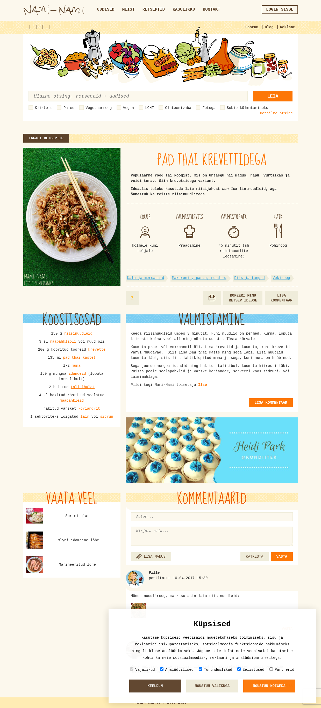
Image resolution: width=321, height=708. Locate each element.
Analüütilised (177, 669)
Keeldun (155, 686)
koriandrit (89, 409)
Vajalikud (142, 669)
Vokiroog (281, 278)
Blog (269, 27)
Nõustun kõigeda (269, 686)
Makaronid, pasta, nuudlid (199, 278)
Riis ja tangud (249, 278)
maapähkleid (72, 401)
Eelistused (250, 669)
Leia (272, 96)
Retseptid (153, 9)
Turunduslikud (215, 669)
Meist (128, 9)
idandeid (77, 374)
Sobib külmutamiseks (247, 108)
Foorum (251, 27)
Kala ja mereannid (145, 278)
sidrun (106, 417)
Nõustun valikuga (212, 686)
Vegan (128, 108)
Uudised (106, 9)
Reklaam (287, 27)
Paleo (68, 108)
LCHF (149, 108)
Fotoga (208, 108)
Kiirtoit (43, 108)
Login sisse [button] (280, 9)
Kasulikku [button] (184, 9)
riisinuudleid (78, 333)
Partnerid (281, 669)
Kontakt (211, 9)
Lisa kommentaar (281, 298)
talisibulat (83, 387)
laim (85, 417)
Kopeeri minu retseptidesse (243, 298)
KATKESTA (254, 557)
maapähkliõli (63, 342)
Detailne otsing (276, 113)
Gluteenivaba (178, 108)
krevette (96, 350)
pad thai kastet (79, 358)
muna (76, 366)
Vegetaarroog (99, 108)
